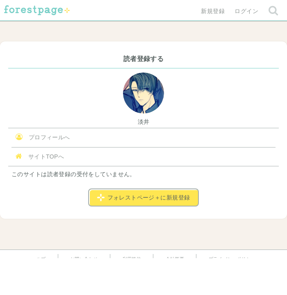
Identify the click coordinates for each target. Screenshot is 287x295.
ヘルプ (39, 258)
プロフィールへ (43, 137)
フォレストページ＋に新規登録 (143, 197)
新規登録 (213, 11)
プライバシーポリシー (232, 258)
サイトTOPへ (40, 156)
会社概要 (175, 258)
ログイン (246, 11)
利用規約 (132, 258)
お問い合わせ (84, 258)
